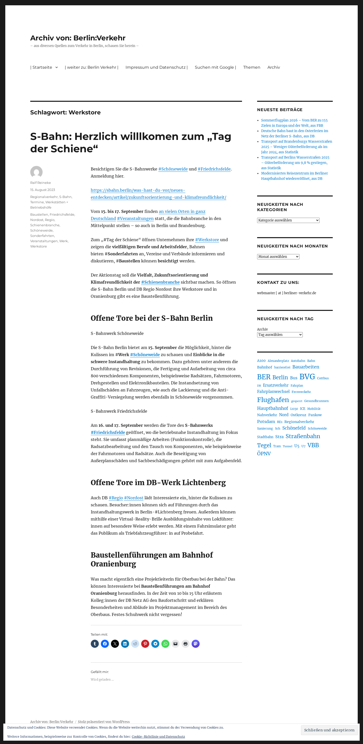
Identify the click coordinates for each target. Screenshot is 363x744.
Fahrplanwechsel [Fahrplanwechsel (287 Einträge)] (273, 391)
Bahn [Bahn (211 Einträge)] (311, 361)
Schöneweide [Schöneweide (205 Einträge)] (317, 428)
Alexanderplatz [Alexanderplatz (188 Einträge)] (278, 361)
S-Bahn (65, 197)
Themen (251, 67)
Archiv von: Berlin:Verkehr (78, 38)
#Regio (116, 497)
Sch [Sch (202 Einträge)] (277, 428)
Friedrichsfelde (62, 214)
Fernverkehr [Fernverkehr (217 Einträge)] (301, 392)
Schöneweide (41, 230)
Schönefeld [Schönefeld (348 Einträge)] (294, 428)
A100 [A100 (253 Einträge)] (261, 360)
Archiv (273, 67)
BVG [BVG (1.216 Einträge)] (307, 376)
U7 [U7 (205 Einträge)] (303, 446)
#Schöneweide (173, 168)
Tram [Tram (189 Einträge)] (277, 446)
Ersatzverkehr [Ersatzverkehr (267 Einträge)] (276, 385)
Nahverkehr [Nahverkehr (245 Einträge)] (267, 415)
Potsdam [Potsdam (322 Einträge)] (266, 421)
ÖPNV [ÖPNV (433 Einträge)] (264, 454)
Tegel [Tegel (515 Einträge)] (264, 445)
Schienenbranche (44, 225)
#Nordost (133, 497)
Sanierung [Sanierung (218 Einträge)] (265, 428)
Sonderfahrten (42, 236)
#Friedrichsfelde (214, 168)
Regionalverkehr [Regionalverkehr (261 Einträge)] (299, 421)
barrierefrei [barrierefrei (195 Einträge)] (282, 367)
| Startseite (41, 67)
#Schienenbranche (160, 282)
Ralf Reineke (40, 183)
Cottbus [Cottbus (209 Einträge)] (323, 378)
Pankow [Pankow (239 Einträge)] (315, 415)
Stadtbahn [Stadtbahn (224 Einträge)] (265, 437)
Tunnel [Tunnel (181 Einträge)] (287, 446)
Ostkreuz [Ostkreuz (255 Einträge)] (298, 415)
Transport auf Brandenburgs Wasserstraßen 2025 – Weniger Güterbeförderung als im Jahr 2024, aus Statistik (296, 146)
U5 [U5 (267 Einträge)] (296, 446)
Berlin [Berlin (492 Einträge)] (280, 377)
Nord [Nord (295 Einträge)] (284, 414)
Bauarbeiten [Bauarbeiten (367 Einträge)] (305, 367)
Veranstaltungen (44, 241)
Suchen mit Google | (215, 67)
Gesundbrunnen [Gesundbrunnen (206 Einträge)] (316, 401)
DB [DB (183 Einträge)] (259, 385)
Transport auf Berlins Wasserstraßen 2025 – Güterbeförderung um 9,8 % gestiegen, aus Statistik (295, 162)
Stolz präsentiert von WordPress (104, 722)
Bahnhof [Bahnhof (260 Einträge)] (264, 367)
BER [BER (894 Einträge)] (263, 377)
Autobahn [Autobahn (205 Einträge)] (298, 361)
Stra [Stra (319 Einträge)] (279, 436)
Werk (63, 241)
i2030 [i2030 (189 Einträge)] (294, 409)
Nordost (36, 220)
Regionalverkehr (44, 197)
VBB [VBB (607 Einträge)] (313, 445)
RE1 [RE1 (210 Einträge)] (279, 422)
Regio (49, 220)
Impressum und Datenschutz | (157, 67)
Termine (37, 202)
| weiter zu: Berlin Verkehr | (91, 67)
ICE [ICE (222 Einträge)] (302, 409)
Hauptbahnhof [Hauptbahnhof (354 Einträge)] (272, 408)
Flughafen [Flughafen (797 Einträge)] (273, 400)
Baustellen (39, 214)
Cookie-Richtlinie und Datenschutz (158, 736)
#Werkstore (207, 239)
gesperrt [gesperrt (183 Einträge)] (296, 401)
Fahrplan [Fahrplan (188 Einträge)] (297, 385)
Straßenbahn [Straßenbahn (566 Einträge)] (303, 436)
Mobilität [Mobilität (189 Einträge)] (314, 409)
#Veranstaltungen (135, 218)
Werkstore (38, 246)
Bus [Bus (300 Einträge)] (293, 378)
